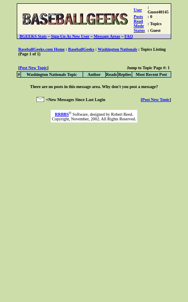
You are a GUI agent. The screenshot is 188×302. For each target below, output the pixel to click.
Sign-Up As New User (70, 36)
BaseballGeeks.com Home (41, 49)
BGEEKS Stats (33, 36)
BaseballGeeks (81, 49)
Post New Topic (33, 67)
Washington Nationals (117, 49)
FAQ (128, 36)
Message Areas (107, 36)
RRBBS (62, 114)
